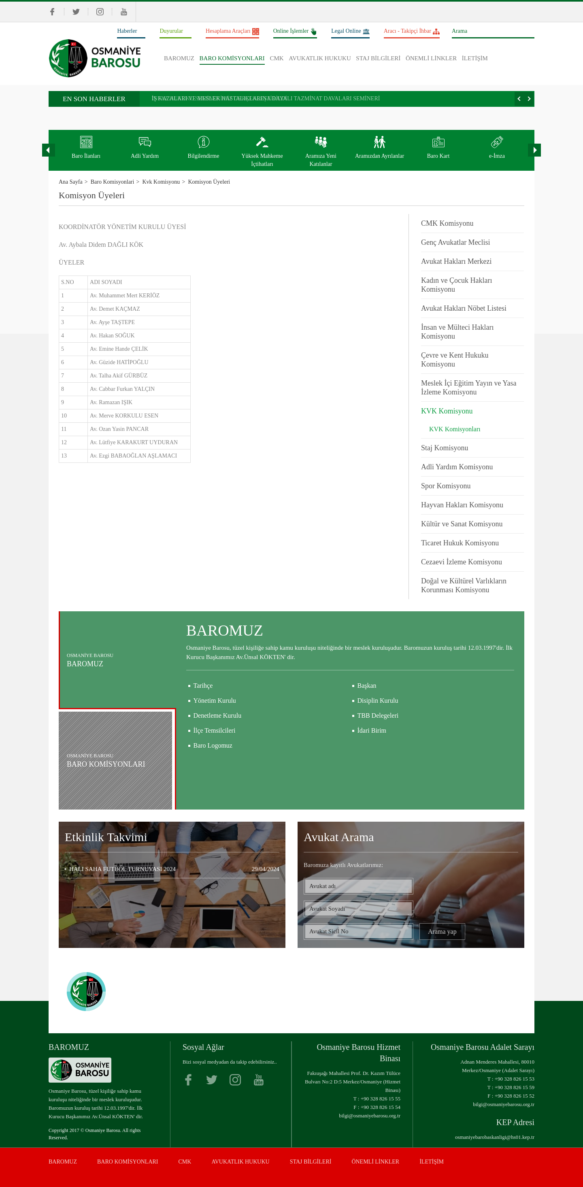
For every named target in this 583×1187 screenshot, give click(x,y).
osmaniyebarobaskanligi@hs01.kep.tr (494, 1137)
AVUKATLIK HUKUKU (320, 58)
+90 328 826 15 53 (514, 1079)
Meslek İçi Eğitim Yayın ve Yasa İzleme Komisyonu (469, 387)
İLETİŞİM (475, 58)
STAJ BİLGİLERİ (378, 58)
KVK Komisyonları (455, 429)
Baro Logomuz (213, 783)
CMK (276, 58)
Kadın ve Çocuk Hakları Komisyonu (456, 284)
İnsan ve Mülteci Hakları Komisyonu (457, 331)
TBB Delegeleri (378, 753)
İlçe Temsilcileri (215, 768)
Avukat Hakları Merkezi (456, 261)
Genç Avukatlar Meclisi (455, 242)
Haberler (127, 31)
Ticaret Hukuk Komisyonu (460, 543)
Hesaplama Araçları (232, 32)
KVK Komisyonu (447, 411)
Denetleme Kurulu (218, 753)
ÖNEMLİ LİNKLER (431, 58)
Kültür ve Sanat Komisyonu (461, 524)
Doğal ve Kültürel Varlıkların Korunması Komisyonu (463, 585)
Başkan (367, 723)
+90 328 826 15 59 (514, 1087)
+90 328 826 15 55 (380, 1099)
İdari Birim (372, 768)
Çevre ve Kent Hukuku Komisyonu (454, 359)
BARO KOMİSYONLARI (232, 58)
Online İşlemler (295, 32)
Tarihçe (203, 723)
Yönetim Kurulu (215, 738)
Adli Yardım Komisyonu (457, 467)
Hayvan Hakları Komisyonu (462, 505)
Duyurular (171, 31)
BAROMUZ (179, 58)
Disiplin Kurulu (377, 738)
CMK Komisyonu (447, 223)
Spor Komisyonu (446, 486)
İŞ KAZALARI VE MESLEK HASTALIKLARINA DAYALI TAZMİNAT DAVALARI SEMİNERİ (266, 98)
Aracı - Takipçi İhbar (412, 32)
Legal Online (350, 32)
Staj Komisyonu (444, 448)
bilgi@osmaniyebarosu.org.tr (369, 1116)
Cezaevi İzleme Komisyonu (461, 562)
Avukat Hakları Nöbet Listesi (463, 308)
